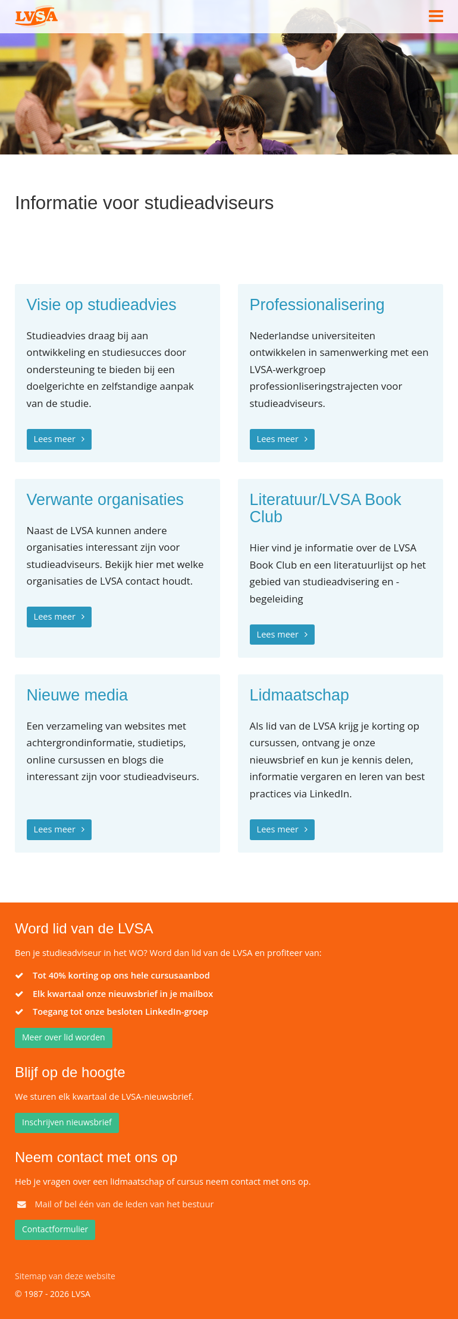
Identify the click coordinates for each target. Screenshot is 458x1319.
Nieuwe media (77, 695)
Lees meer (55, 438)
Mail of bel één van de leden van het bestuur (124, 1204)
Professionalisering (317, 305)
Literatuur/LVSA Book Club (325, 508)
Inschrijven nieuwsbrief (67, 1122)
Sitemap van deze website (65, 1276)
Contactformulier (55, 1229)
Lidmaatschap (299, 695)
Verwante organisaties (105, 500)
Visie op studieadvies (102, 305)
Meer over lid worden (63, 1037)
